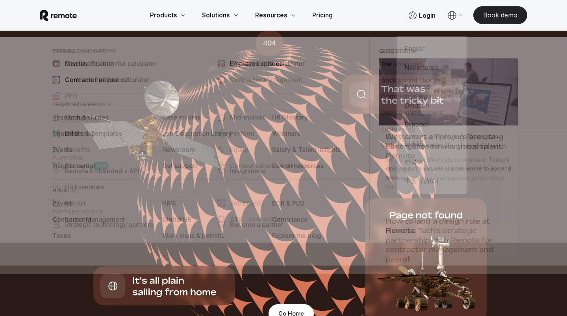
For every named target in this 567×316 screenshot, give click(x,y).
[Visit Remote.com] (67, 16)
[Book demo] (491, 15)
